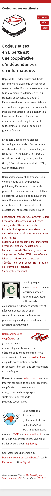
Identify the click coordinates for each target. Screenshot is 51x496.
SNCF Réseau (9, 237)
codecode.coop (31, 378)
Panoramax (42, 242)
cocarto (36, 287)
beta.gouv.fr (8, 217)
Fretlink (43, 262)
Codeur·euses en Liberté (20, 8)
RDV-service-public (27, 225)
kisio (17, 258)
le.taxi (46, 217)
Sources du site (9, 478)
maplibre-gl (31, 443)
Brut (35, 262)
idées (45, 22)
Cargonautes (9, 254)
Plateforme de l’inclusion (16, 266)
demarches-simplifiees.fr (29, 221)
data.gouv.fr (8, 225)
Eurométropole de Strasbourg (18, 250)
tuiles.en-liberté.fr (33, 434)
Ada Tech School (22, 262)
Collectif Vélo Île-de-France (32, 254)
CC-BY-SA (42, 478)
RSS (19, 478)
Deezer (35, 258)
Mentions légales (34, 475)
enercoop (42, 250)
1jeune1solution (36, 229)
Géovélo (6, 262)
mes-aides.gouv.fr (11, 233)
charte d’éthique (36, 357)
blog (45, 27)
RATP (46, 233)
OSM (16, 434)
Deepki (25, 258)
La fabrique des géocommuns (18, 242)
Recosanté (8, 221)
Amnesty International (14, 271)
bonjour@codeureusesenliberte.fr (20, 457)
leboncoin (7, 258)
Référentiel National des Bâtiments (21, 246)
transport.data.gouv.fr (29, 217)
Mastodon (7, 462)
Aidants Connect (32, 233)
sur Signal (24, 462)
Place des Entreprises (14, 229)
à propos (43, 17)
